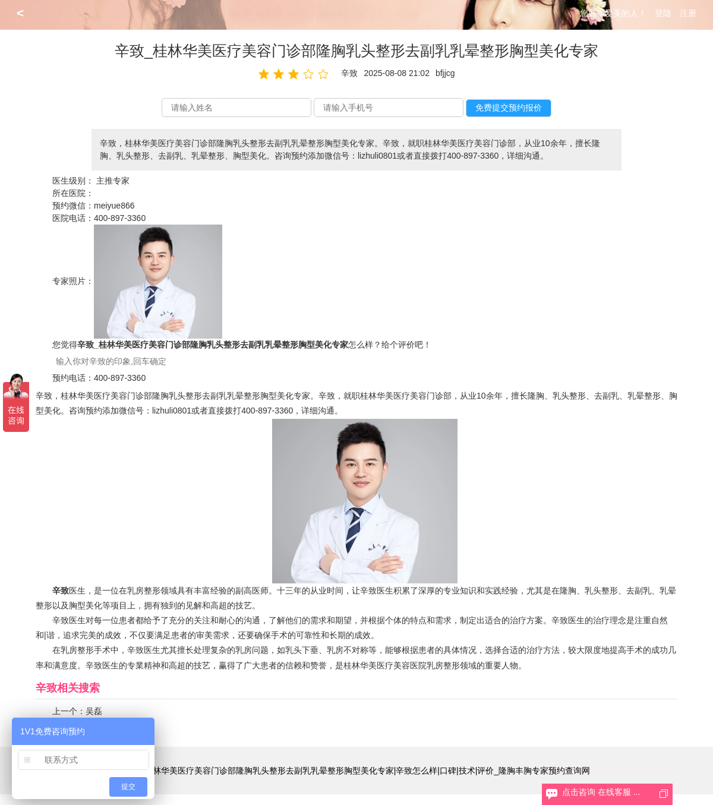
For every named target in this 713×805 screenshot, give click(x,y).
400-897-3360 (120, 218)
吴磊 (94, 711)
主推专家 (113, 180)
